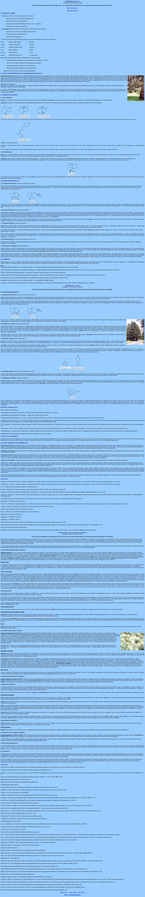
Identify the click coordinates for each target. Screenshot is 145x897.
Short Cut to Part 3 (72, 10)
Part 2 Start (73, 892)
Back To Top (64, 892)
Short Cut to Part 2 (72, 8)
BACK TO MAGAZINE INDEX (72, 895)
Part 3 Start (81, 892)
